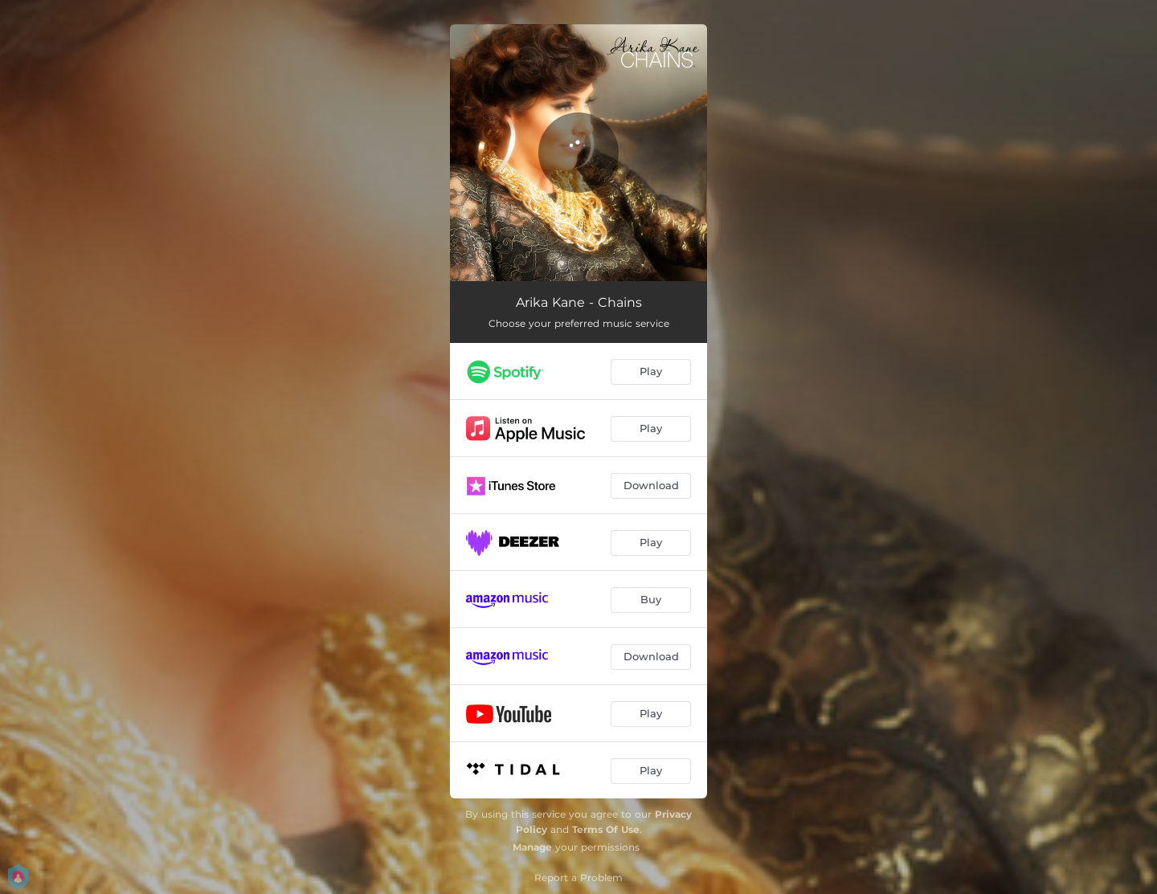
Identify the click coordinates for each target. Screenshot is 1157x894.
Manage (532, 847)
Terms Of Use (606, 829)
